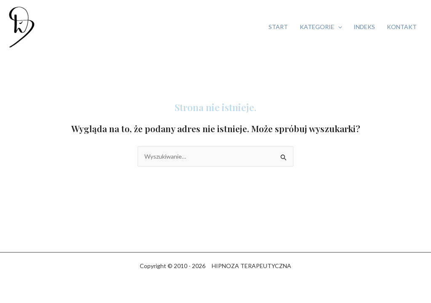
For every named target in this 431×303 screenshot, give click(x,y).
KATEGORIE (321, 27)
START (278, 26)
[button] (338, 27)
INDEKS (364, 26)
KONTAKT (402, 26)
